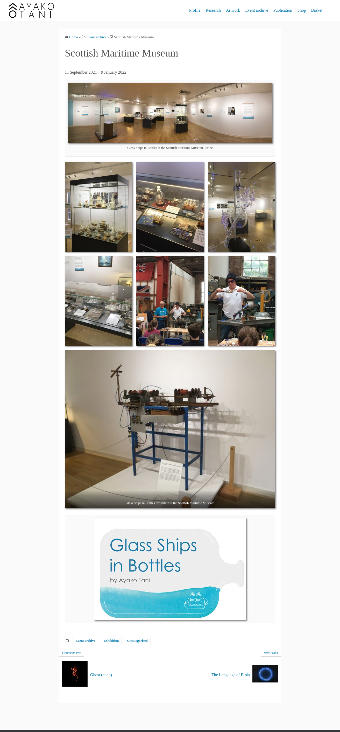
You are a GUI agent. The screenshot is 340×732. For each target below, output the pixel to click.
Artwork (233, 10)
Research (213, 10)
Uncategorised (137, 641)
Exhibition (111, 641)
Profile (195, 10)
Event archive (256, 10)
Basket (316, 10)
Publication (282, 10)
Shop (302, 10)
